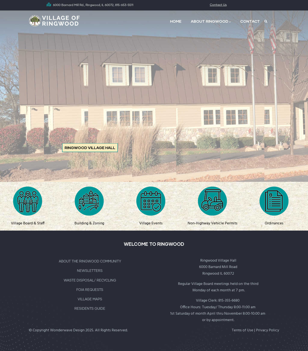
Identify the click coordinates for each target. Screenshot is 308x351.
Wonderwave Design (67, 330)
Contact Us (218, 4)
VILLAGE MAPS (90, 299)
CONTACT (250, 21)
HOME (175, 21)
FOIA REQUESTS (89, 290)
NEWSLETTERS (90, 271)
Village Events (151, 223)
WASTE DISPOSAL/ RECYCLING (90, 280)
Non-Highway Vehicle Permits (212, 223)
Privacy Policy (267, 330)
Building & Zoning (89, 223)
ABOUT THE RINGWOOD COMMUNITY (90, 261)
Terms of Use (242, 330)
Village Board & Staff (27, 223)
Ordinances (274, 223)
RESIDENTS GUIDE (89, 308)
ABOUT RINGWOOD (211, 21)
